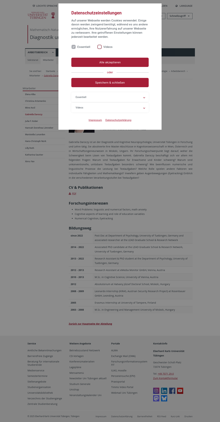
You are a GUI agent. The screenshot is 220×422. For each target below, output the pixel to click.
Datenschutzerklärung (118, 120)
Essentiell (83, 47)
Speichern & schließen (110, 82)
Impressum (95, 120)
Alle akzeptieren (110, 62)
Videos (108, 47)
